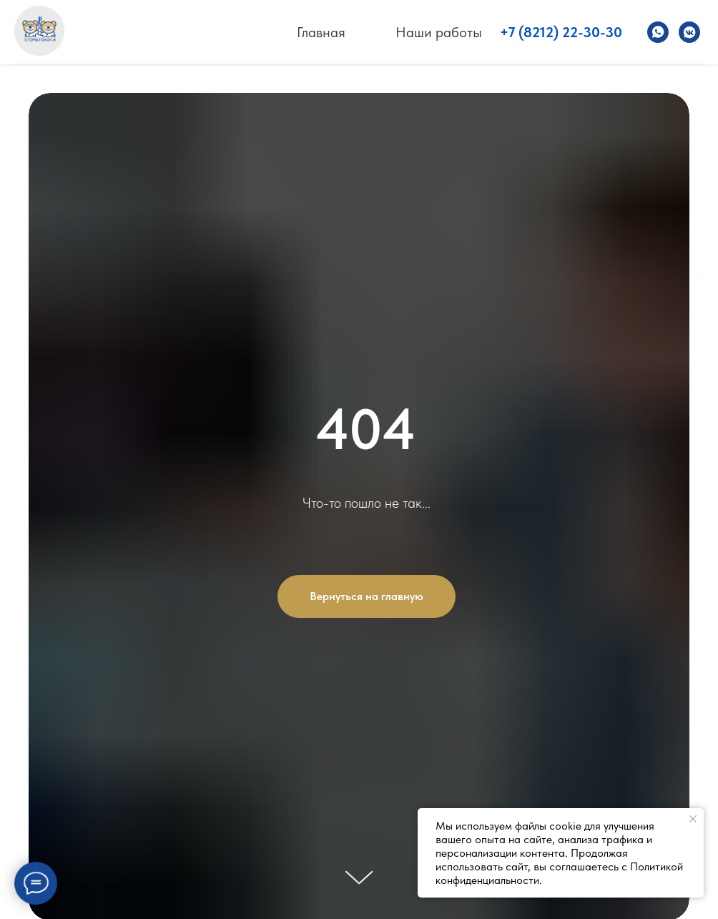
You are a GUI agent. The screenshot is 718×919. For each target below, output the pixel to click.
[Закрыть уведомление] (693, 819)
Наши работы (438, 32)
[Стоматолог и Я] (658, 32)
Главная (321, 32)
